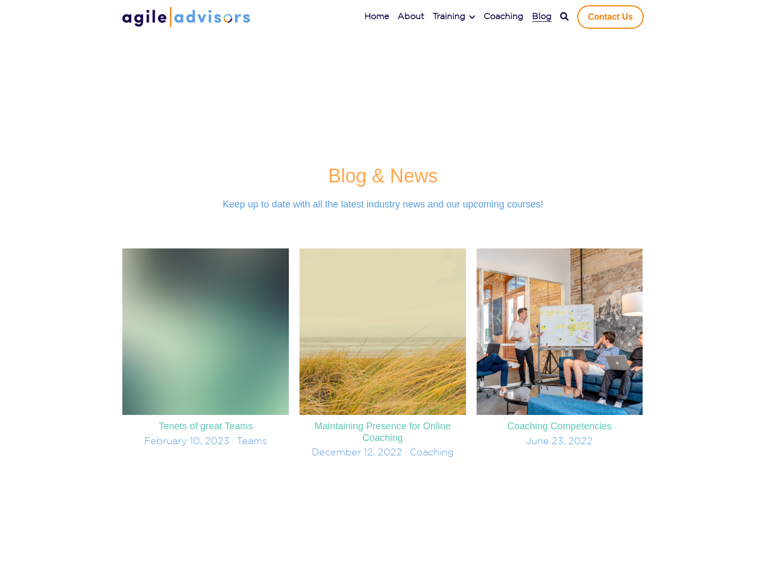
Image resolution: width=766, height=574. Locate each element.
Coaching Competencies (559, 426)
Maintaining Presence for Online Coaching (382, 432)
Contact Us (610, 16)
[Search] (564, 17)
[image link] (186, 16)
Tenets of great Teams (206, 426)
